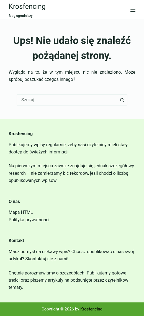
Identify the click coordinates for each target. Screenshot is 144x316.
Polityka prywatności (29, 219)
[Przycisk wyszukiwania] (122, 100)
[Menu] (132, 9)
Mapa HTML (21, 212)
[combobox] (67, 100)
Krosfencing (27, 6)
